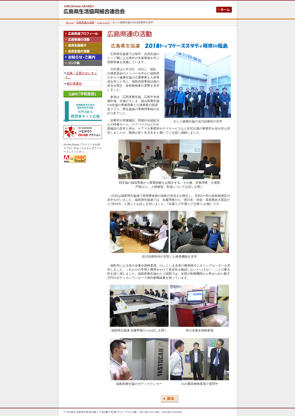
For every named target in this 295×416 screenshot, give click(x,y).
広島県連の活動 (85, 22)
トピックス (103, 22)
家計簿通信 (74, 83)
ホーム (70, 22)
